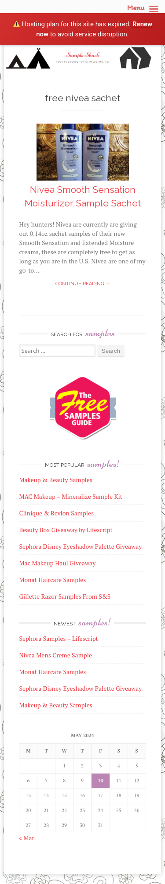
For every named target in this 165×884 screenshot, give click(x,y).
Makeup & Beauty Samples (55, 705)
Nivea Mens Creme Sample (55, 655)
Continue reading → (82, 284)
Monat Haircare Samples (52, 671)
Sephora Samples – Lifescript (58, 638)
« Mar (26, 838)
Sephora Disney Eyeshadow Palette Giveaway (80, 688)
